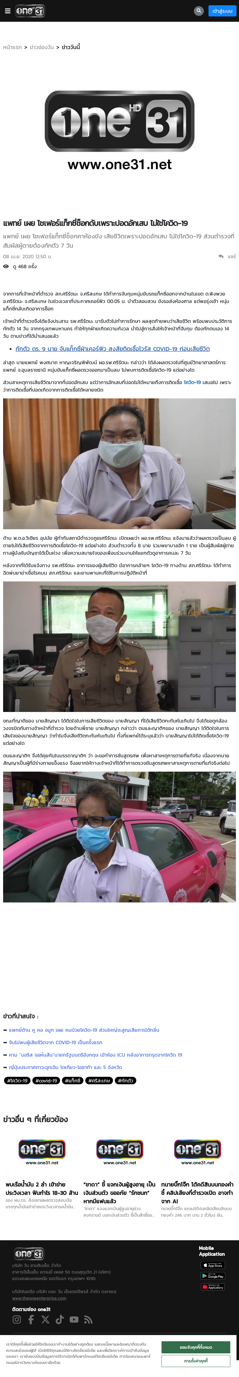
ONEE (176, 1333)
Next (231, 1171)
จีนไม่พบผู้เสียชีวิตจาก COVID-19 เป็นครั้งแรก (55, 1042)
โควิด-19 (192, 382)
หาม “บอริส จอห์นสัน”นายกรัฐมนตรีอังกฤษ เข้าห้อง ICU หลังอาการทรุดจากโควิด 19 (95, 1054)
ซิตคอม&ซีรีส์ (64, 1333)
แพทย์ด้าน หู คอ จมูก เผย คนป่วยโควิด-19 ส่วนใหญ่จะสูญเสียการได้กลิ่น (84, 1030)
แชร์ (227, 256)
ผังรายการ (112, 1333)
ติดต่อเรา (194, 1333)
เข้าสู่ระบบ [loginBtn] (222, 11)
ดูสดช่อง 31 (25, 1333)
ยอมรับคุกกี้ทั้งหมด (196, 1347)
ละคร (44, 1333)
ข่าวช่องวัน (42, 47)
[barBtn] (7, 11)
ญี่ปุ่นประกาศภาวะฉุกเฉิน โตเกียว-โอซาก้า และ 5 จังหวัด (65, 1067)
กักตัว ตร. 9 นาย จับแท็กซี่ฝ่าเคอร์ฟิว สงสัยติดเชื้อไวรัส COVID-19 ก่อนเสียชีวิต (113, 348)
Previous (7, 1171)
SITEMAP (215, 1333)
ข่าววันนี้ (71, 47)
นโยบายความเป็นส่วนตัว (146, 1333)
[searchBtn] (199, 11)
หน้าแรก (12, 47)
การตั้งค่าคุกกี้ (196, 1361)
